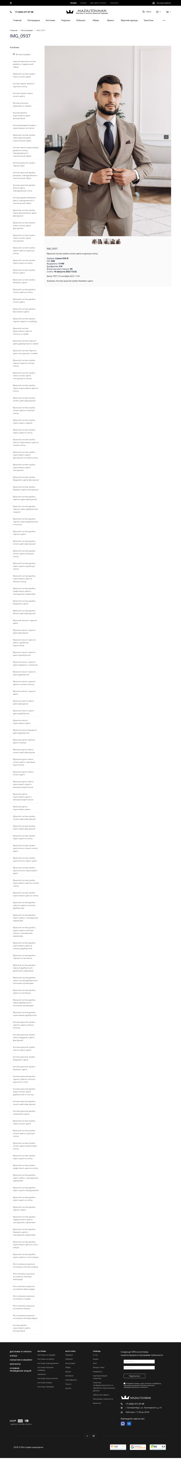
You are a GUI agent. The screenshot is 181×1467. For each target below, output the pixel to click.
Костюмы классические (47, 1378)
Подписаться (134, 1376)
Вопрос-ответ (99, 1367)
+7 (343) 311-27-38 (24, 11)
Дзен (93, 1436)
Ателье (13, 1356)
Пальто (68, 1384)
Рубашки (69, 1359)
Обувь (68, 1367)
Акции (95, 1359)
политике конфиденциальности (139, 1386)
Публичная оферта (101, 1395)
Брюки (68, 1371)
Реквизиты (97, 1371)
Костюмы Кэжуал (44, 1382)
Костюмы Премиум (45, 1386)
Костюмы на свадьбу (46, 1355)
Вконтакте (87, 1436)
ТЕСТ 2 (56, 276)
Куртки (68, 1388)
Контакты (15, 1364)
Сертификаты (71, 1380)
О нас (95, 1355)
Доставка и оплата (21, 1351)
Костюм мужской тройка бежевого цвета (74, 281)
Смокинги (41, 1374)
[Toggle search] (146, 11)
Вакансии (97, 1403)
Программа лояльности (103, 1399)
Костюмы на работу (45, 1359)
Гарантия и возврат (21, 1360)
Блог (95, 1363)
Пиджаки (69, 1355)
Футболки (69, 1376)
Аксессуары (70, 1363)
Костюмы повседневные (47, 1363)
